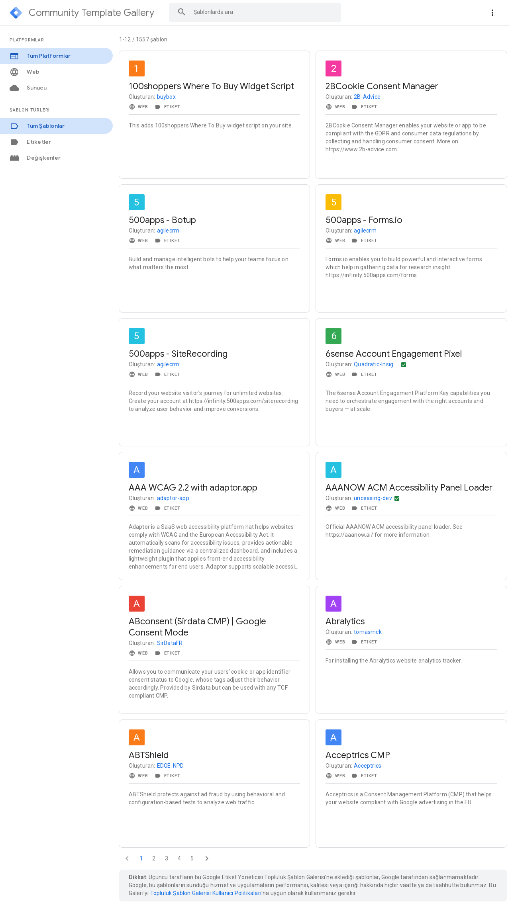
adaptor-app (173, 498)
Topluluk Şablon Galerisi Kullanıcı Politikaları (205, 893)
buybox (166, 97)
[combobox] (255, 12)
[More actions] (492, 13)
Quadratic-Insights (378, 364)
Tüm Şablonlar (37, 126)
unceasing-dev (373, 498)
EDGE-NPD (170, 765)
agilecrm (168, 230)
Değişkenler (35, 158)
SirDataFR (170, 643)
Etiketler (30, 142)
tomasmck (368, 632)
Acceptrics (367, 765)
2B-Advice (367, 97)
